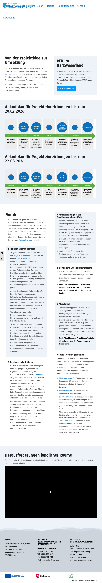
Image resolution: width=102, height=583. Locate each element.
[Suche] (18, 18)
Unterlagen (63, 248)
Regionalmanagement (27, 240)
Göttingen (39, 375)
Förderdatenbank (66, 378)
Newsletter (68, 421)
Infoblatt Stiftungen (69, 397)
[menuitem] (8, 6)
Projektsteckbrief (20, 256)
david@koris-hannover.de (83, 560)
